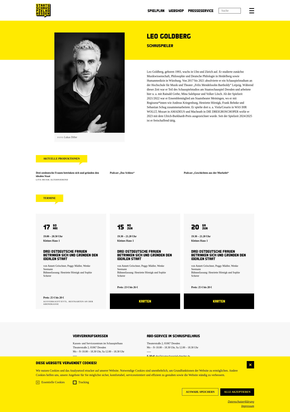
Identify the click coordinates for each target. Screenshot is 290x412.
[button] (251, 10)
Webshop (176, 10)
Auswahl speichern (200, 392)
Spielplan (156, 10)
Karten (145, 301)
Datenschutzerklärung (241, 401)
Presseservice (200, 10)
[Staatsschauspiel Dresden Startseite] (43, 11)
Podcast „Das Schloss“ (122, 172)
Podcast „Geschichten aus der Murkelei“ (206, 172)
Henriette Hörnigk (70, 272)
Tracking (83, 382)
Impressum (247, 406)
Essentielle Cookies (53, 382)
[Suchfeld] (230, 10)
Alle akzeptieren (237, 392)
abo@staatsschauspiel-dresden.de (172, 356)
